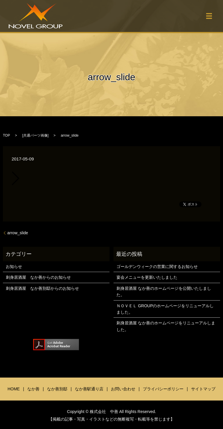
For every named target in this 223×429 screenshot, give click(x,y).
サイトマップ (203, 389)
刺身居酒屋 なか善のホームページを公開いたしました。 (163, 291)
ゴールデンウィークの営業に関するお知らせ (157, 266)
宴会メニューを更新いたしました (146, 277)
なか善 (33, 389)
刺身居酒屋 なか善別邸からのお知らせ (42, 288)
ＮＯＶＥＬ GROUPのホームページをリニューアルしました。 (165, 308)
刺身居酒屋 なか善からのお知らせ (38, 277)
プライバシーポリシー (163, 389)
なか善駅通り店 (89, 389)
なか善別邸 (57, 389)
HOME (14, 389)
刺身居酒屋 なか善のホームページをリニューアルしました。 (165, 326)
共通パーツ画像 (35, 135)
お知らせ (14, 266)
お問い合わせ (123, 389)
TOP (6, 135)
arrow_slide (17, 232)
